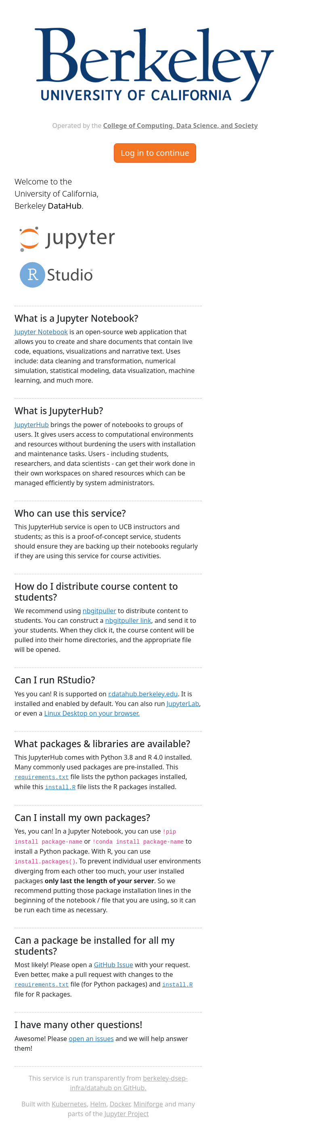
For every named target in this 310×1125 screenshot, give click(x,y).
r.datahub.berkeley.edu (143, 693)
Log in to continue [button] (155, 152)
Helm (98, 1104)
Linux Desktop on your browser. (92, 713)
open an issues (91, 1038)
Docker (120, 1104)
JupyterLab (183, 703)
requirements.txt (42, 777)
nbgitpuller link (128, 620)
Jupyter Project (127, 1113)
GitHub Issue (113, 964)
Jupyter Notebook (41, 331)
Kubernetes (69, 1104)
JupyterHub (32, 424)
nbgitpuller (99, 610)
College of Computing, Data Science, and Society (180, 125)
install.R (60, 787)
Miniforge (148, 1104)
